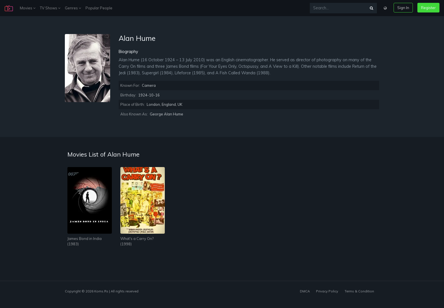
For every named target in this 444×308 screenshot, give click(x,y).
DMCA (305, 291)
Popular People (99, 8)
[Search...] (338, 8)
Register (428, 7)
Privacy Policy (327, 291)
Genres (73, 8)
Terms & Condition (359, 291)
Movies (27, 8)
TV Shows (50, 8)
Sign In (403, 7)
